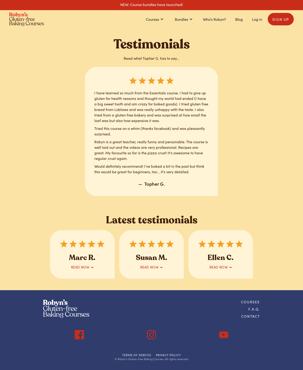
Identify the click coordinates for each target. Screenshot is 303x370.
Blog (239, 19)
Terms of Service (136, 355)
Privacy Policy (168, 355)
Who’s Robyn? (214, 19)
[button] (154, 19)
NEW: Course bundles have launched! (151, 4)
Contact (250, 316)
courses (250, 301)
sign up (280, 19)
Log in (257, 19)
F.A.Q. (254, 309)
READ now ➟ (82, 267)
